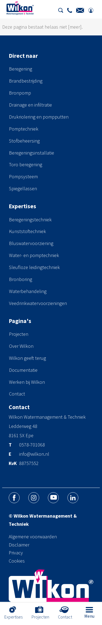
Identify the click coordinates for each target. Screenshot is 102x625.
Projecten (18, 334)
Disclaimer (19, 545)
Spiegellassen (23, 188)
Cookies (17, 561)
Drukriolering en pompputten (39, 117)
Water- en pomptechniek (34, 255)
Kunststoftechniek (27, 231)
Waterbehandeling (28, 291)
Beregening (20, 69)
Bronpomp (20, 93)
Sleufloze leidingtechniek (34, 267)
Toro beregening (25, 164)
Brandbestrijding (25, 81)
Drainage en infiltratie (30, 105)
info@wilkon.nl (34, 454)
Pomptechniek (23, 129)
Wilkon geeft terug (27, 358)
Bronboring (20, 279)
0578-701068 (32, 445)
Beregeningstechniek (30, 219)
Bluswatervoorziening (31, 243)
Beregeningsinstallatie (31, 153)
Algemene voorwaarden (33, 536)
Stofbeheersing (24, 141)
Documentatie (23, 370)
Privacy (16, 552)
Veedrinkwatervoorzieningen (38, 303)
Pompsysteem (23, 176)
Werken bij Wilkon (27, 382)
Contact (17, 394)
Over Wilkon (21, 346)
